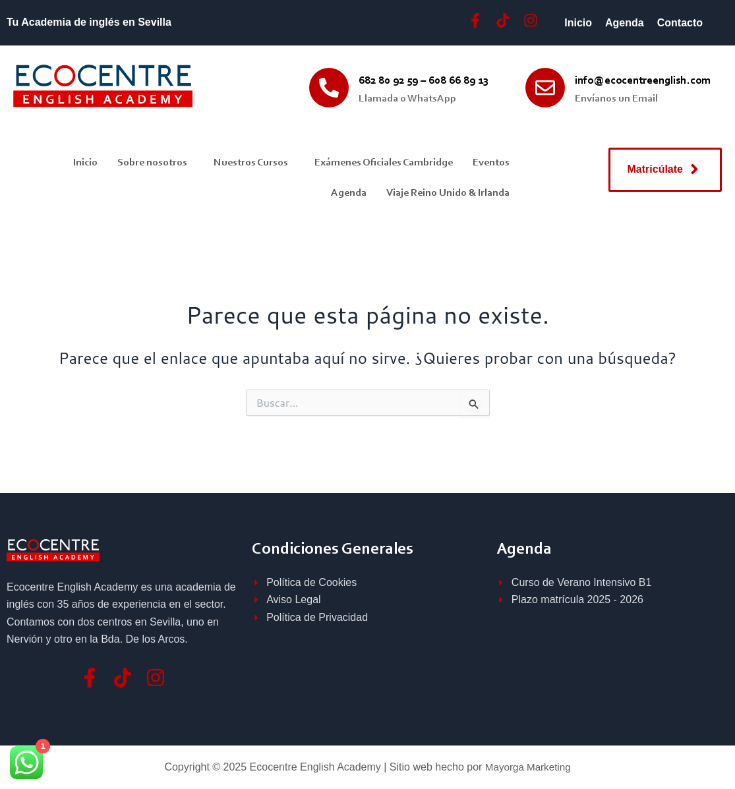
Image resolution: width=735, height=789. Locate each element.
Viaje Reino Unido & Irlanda (448, 193)
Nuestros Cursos (251, 163)
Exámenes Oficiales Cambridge (383, 163)
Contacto (680, 22)
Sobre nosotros (152, 163)
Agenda (624, 22)
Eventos (491, 163)
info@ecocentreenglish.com (643, 80)
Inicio (578, 22)
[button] (155, 163)
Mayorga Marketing (528, 767)
